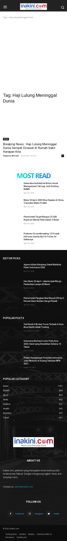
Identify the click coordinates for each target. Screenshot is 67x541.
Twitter (56, 514)
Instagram (39, 514)
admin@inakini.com (24, 486)
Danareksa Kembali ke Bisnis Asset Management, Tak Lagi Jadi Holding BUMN (41, 186)
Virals (6, 139)
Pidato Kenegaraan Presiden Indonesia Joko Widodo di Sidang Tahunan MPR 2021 (43, 361)
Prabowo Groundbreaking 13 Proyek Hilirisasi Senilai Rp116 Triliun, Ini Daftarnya (41, 236)
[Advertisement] (33, 54)
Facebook (19, 514)
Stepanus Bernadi (11, 156)
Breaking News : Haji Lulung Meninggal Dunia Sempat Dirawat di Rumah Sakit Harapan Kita (30, 147)
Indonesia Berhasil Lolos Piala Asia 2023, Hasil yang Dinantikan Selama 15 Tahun (42, 344)
